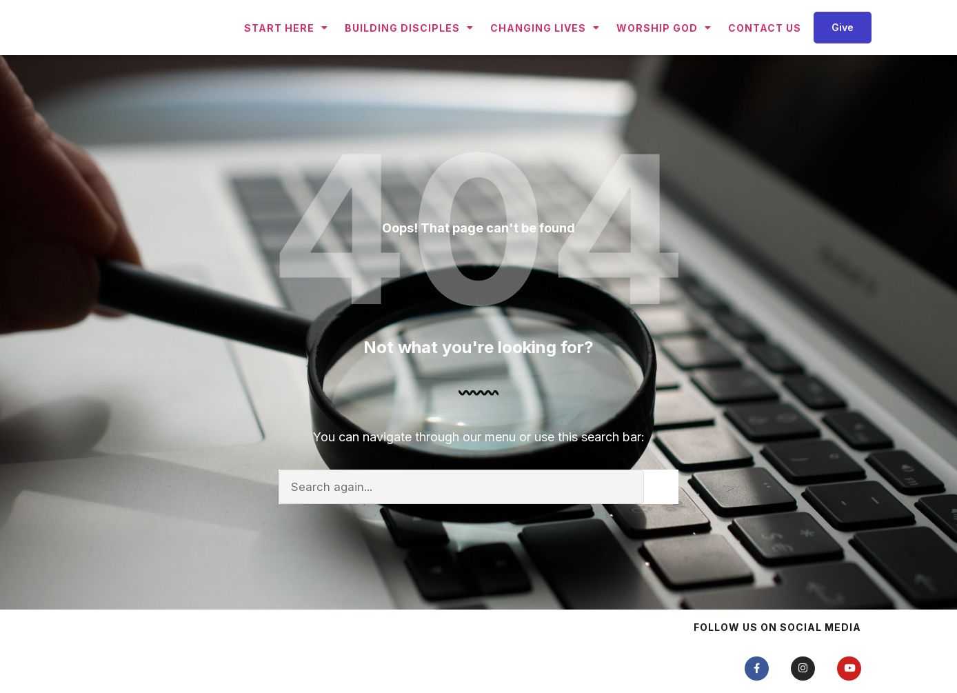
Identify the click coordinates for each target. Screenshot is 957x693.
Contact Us (764, 52)
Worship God (664, 52)
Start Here (286, 52)
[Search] (661, 536)
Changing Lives (545, 52)
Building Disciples (409, 52)
